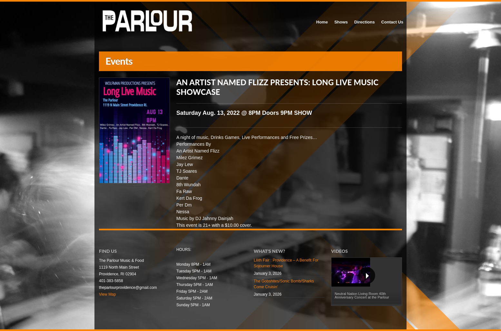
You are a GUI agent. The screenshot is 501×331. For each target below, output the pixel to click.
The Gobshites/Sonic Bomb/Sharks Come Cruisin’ (284, 284)
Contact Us (392, 22)
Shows (341, 22)
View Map (107, 294)
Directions (364, 22)
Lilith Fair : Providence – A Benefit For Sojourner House (286, 263)
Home (322, 22)
